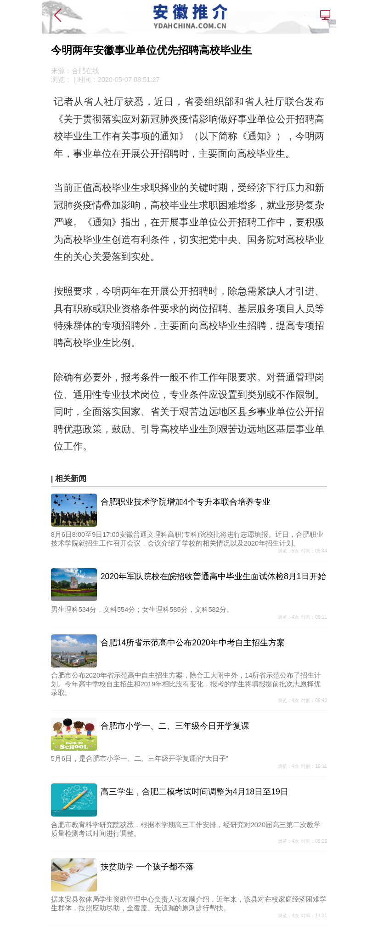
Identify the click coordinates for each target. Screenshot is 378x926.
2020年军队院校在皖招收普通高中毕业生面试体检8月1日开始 (213, 576)
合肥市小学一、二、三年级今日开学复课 (175, 725)
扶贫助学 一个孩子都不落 (147, 866)
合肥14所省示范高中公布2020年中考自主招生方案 (193, 642)
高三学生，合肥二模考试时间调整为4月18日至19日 (194, 791)
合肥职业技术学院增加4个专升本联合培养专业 (186, 501)
